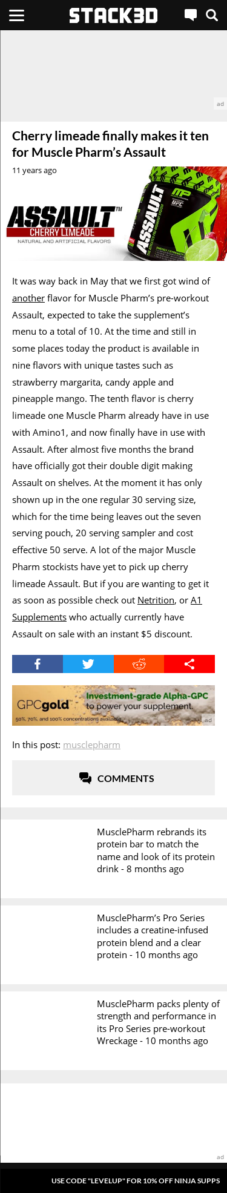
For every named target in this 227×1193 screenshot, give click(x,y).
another (28, 298)
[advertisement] (113, 70)
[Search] (212, 15)
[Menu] (16, 15)
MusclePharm (91, 744)
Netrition (155, 600)
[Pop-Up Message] (113, 1181)
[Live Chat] (191, 15)
